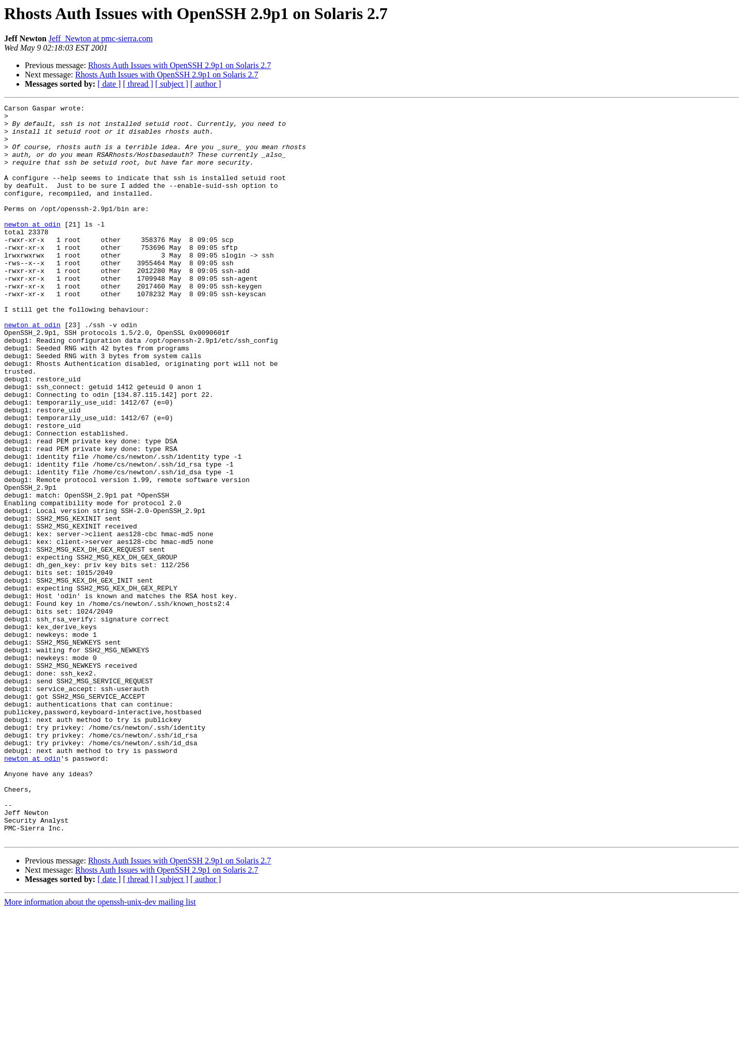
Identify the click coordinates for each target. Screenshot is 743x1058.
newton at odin (32, 248)
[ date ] (109, 83)
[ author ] (205, 83)
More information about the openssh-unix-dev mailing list (100, 1049)
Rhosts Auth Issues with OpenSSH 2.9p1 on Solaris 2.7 (179, 65)
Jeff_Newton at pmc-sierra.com (101, 38)
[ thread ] (138, 83)
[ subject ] (171, 83)
